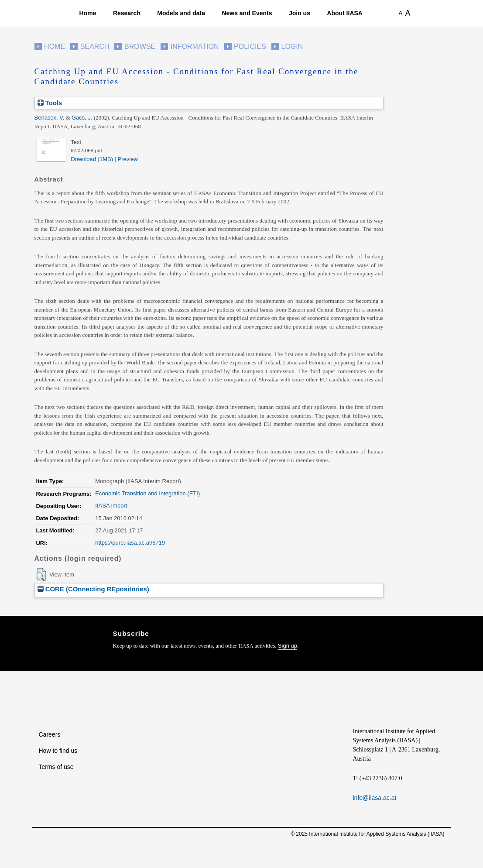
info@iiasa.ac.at (375, 797)
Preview (128, 159)
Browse (139, 46)
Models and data (181, 13)
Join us (299, 13)
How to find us (58, 750)
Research (126, 13)
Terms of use (56, 766)
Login (292, 46)
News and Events (247, 13)
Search (95, 46)
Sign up (287, 645)
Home (87, 13)
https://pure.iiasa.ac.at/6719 (130, 542)
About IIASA (345, 13)
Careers (50, 734)
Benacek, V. (49, 117)
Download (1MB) (92, 159)
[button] (41, 574)
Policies (250, 46)
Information (195, 46)
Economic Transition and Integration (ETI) (147, 493)
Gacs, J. (82, 117)
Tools (50, 102)
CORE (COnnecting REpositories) (93, 589)
